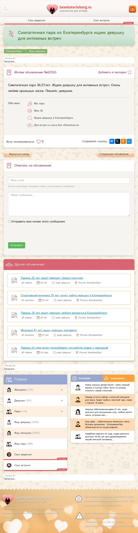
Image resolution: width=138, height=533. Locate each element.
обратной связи (126, 526)
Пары (18, 411)
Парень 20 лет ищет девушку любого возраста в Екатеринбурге (64, 313)
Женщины (20, 390)
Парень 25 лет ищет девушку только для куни (52, 278)
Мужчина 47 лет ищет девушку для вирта (49, 330)
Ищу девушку (22, 422)
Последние (81, 378)
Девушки (20, 400)
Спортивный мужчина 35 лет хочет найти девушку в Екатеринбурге (66, 295)
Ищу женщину (23, 433)
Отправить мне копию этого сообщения (38, 222)
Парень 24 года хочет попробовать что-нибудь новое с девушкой (64, 348)
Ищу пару (20, 444)
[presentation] (35, 235)
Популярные (114, 378)
